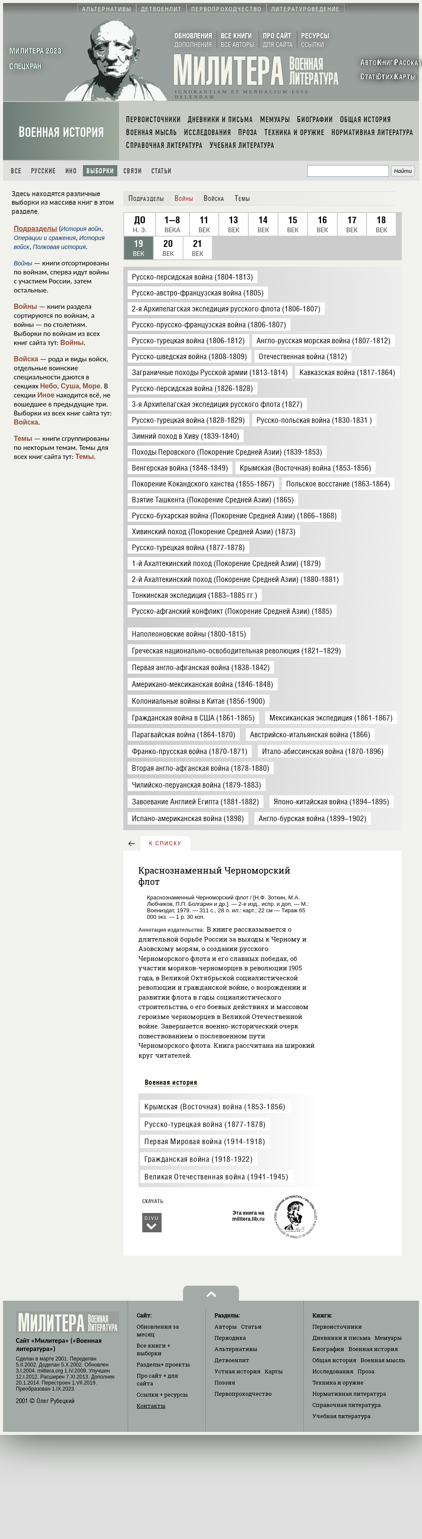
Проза (366, 1371)
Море (92, 386)
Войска (26, 359)
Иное (46, 395)
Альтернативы (235, 1349)
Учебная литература (341, 1416)
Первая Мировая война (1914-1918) (204, 1141)
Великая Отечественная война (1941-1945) (216, 1176)
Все (16, 170)
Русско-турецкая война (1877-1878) (205, 1124)
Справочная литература (346, 1405)
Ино (71, 170)
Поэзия (224, 1382)
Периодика (230, 1338)
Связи (132, 170)
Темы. (85, 456)
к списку (165, 843)
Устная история (237, 1371)
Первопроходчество (243, 1393)
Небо (48, 386)
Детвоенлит (231, 1360)
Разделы (163, 1364)
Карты (274, 1371)
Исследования (332, 1371)
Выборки (100, 170)
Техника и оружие (338, 1382)
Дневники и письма (341, 1338)
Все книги (153, 1349)
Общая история (334, 1360)
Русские (43, 170)
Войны (25, 306)
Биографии (328, 1349)
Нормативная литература (349, 1393)
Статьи (161, 170)
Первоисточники (337, 1326)
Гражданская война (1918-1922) (198, 1158)
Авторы (225, 1326)
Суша (70, 386)
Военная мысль (383, 1360)
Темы (23, 438)
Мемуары (388, 1338)
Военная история (61, 132)
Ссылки (162, 1394)
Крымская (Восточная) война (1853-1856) (215, 1106)
